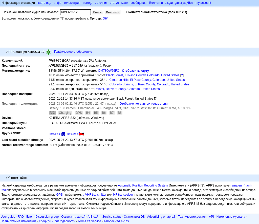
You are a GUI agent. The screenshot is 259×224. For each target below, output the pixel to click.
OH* (106, 18)
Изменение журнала (231, 216)
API (211, 216)
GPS (59, 194)
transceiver (125, 194)
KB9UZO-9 (72, 134)
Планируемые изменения (18, 221)
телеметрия (72, 3)
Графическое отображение (73, 51)
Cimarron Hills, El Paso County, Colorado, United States (147, 80)
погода (87, 3)
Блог (29, 216)
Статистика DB (134, 216)
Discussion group (47, 216)
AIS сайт (94, 216)
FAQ (21, 216)
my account (203, 3)
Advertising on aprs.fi (161, 216)
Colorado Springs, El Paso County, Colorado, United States (149, 84)
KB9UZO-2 (54, 134)
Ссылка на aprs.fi (73, 216)
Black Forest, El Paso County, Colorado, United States (142, 75)
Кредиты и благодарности (57, 221)
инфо (57, 3)
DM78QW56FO (108, 70)
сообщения (138, 3)
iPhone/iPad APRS (116, 221)
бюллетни (156, 3)
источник (101, 3)
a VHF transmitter (94, 194)
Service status (111, 216)
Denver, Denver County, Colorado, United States (127, 89)
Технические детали (192, 216)
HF (115, 194)
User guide (8, 216)
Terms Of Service (89, 221)
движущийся (184, 3)
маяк (124, 3)
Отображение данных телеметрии (144, 103)
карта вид (44, 3)
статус (114, 3)
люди (169, 3)
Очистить (112, 12)
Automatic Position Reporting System (143, 185)
